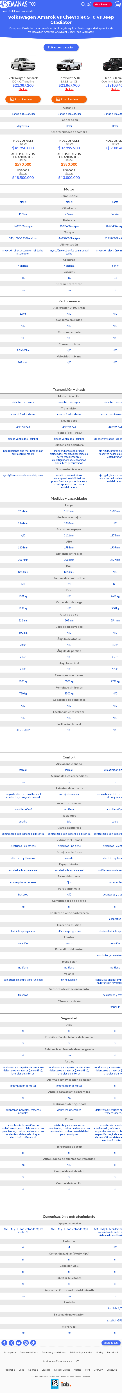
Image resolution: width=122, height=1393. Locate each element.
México (77, 1369)
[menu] (118, 4)
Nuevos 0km (23, 144)
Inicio (4, 11)
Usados (23, 174)
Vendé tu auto (102, 4)
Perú (87, 1369)
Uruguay (98, 1369)
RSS (77, 1361)
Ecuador (46, 1369)
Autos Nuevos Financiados (23, 159)
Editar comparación (61, 47)
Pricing (99, 1352)
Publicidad (112, 1352)
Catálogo (14, 11)
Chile (21, 1369)
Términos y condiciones (54, 1352)
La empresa (10, 1352)
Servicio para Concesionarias (57, 1361)
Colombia (33, 1369)
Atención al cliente (29, 1352)
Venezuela (112, 1369)
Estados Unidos (62, 1369)
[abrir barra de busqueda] (83, 4)
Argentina (10, 1369)
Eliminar (23, 89)
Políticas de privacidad (81, 1352)
